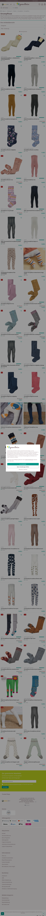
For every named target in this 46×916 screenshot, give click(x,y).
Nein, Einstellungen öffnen (23, 467)
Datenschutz (21, 469)
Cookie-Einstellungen (29, 459)
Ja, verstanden (23, 464)
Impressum (25, 469)
